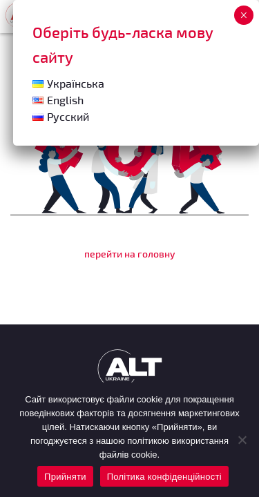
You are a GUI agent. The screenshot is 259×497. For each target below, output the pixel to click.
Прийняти (65, 476)
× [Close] (243, 15)
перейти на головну (129, 254)
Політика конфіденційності (164, 476)
